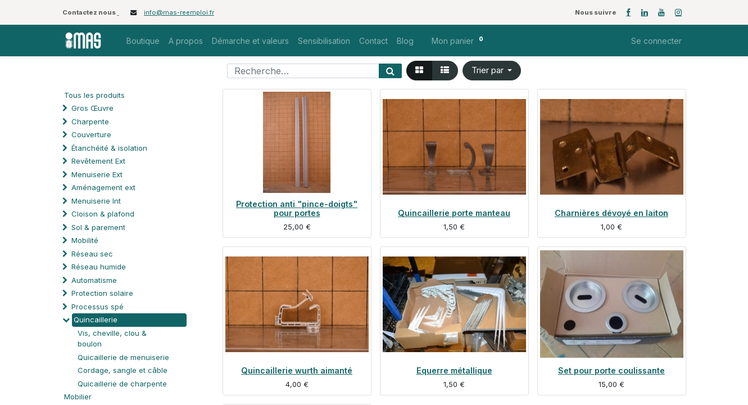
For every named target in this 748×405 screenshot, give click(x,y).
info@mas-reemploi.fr (179, 12)
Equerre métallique (454, 370)
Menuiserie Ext (97, 174)
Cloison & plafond (102, 213)
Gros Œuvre (92, 108)
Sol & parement (99, 227)
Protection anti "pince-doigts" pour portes (296, 208)
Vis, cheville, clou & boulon (112, 338)
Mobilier (78, 396)
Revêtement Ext (98, 160)
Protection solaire (102, 293)
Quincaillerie (95, 319)
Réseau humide (98, 266)
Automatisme (94, 280)
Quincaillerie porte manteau (454, 213)
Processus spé (97, 306)
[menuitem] (143, 40)
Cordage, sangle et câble (122, 370)
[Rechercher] (390, 71)
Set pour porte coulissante (611, 370)
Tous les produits (94, 95)
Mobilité (84, 240)
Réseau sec (92, 253)
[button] (492, 70)
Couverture (91, 134)
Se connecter (656, 41)
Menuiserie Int (96, 200)
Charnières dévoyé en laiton (611, 213)
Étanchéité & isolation (109, 147)
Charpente (90, 121)
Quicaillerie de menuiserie (123, 357)
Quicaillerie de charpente (122, 383)
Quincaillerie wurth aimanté (296, 370)
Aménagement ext (103, 187)
